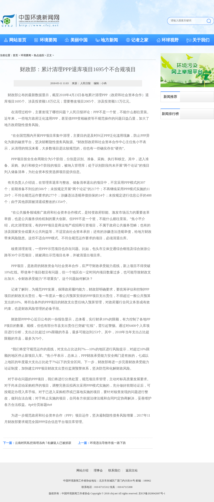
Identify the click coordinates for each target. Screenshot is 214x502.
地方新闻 (109, 40)
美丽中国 (79, 40)
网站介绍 (82, 470)
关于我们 (201, 40)
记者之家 (139, 40)
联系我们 (114, 470)
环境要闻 (48, 40)
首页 (15, 55)
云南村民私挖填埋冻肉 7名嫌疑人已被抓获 (43, 443)
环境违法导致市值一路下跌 (108, 443)
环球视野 (170, 40)
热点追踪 (39, 55)
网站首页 (17, 40)
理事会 (98, 470)
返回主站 (132, 470)
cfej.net (114, 493)
